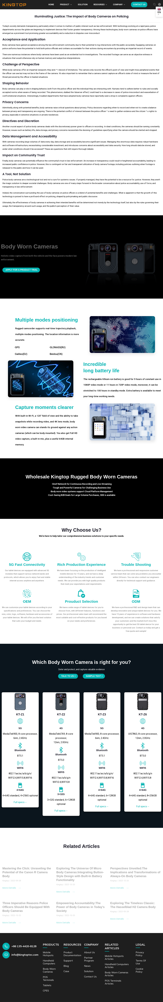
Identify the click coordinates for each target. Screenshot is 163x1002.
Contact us (139, 4)
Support (68, 960)
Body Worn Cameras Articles (116, 973)
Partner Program (89, 959)
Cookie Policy (139, 970)
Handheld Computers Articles (117, 965)
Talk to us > (68, 676)
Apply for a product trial (22, 270)
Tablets (47, 984)
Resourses (99, 4)
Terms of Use (141, 961)
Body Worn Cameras (49, 970)
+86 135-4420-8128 (23, 945)
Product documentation (72, 953)
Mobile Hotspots (48, 953)
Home (51, 4)
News (87, 965)
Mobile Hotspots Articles (114, 957)
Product (64, 4)
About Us (89, 951)
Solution (82, 4)
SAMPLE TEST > (94, 676)
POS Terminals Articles (113, 982)
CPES (46, 990)
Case (66, 970)
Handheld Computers (49, 961)
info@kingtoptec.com (24, 954)
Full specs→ (20, 801)
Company (118, 4)
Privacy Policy (140, 953)
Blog (66, 965)
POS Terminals (48, 978)
